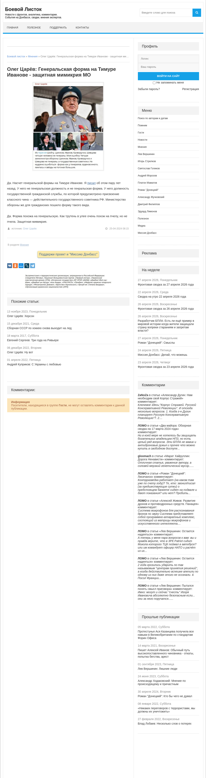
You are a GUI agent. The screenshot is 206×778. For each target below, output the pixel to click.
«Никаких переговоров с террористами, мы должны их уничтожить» (166, 710)
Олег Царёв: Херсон (20, 316)
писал (91, 183)
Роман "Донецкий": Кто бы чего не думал (165, 696)
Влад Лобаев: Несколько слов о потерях (164, 723)
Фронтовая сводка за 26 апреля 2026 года (166, 308)
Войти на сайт (168, 76)
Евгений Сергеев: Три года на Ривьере (33, 340)
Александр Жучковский (151, 197)
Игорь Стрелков (147, 161)
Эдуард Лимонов (147, 211)
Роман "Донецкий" (148, 190)
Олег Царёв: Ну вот (20, 352)
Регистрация (190, 89)
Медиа (141, 225)
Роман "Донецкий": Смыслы (156, 342)
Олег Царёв (29, 228)
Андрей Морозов (147, 175)
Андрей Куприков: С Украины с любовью (34, 364)
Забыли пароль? (149, 89)
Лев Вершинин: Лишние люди (157, 668)
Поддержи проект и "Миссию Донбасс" (68, 254)
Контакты (82, 27)
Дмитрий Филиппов (149, 204)
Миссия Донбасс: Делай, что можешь (162, 354)
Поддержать (58, 27)
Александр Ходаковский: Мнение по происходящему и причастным (162, 682)
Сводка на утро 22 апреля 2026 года (162, 296)
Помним (142, 125)
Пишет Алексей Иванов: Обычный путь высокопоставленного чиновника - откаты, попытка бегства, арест (166, 653)
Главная (12, 27)
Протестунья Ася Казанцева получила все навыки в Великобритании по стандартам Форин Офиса (166, 635)
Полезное (34, 27)
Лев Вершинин (146, 154)
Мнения (33, 56)
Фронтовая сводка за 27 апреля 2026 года (166, 284)
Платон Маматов (147, 182)
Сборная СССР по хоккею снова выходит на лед (39, 328)
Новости (142, 139)
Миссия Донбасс (147, 232)
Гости (141, 132)
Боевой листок (16, 56)
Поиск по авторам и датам (153, 118)
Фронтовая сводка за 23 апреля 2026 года (166, 366)
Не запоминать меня (170, 82)
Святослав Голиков (149, 168)
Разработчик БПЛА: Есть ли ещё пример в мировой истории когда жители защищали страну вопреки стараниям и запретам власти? (166, 325)
